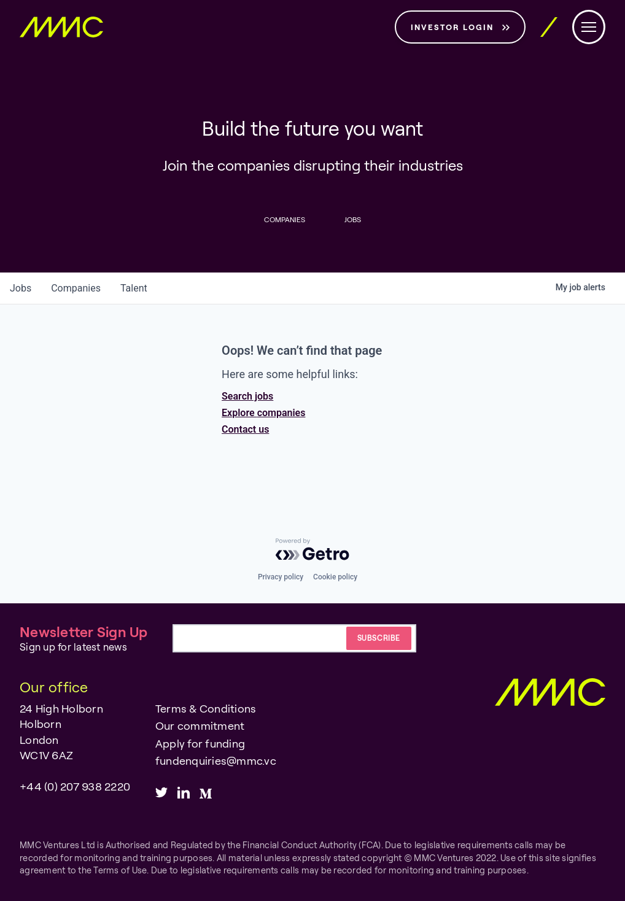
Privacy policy (280, 577)
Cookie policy (335, 577)
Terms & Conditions (206, 708)
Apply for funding (200, 743)
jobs (20, 288)
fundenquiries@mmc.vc (215, 760)
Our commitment (200, 725)
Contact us (245, 429)
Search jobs (247, 396)
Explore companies (263, 413)
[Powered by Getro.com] (312, 549)
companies (76, 288)
